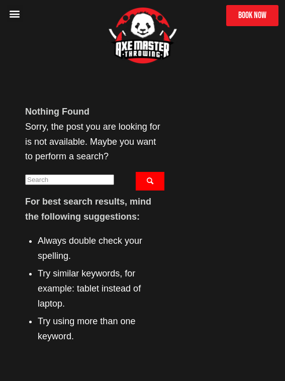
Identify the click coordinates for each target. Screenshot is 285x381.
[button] (15, 13)
